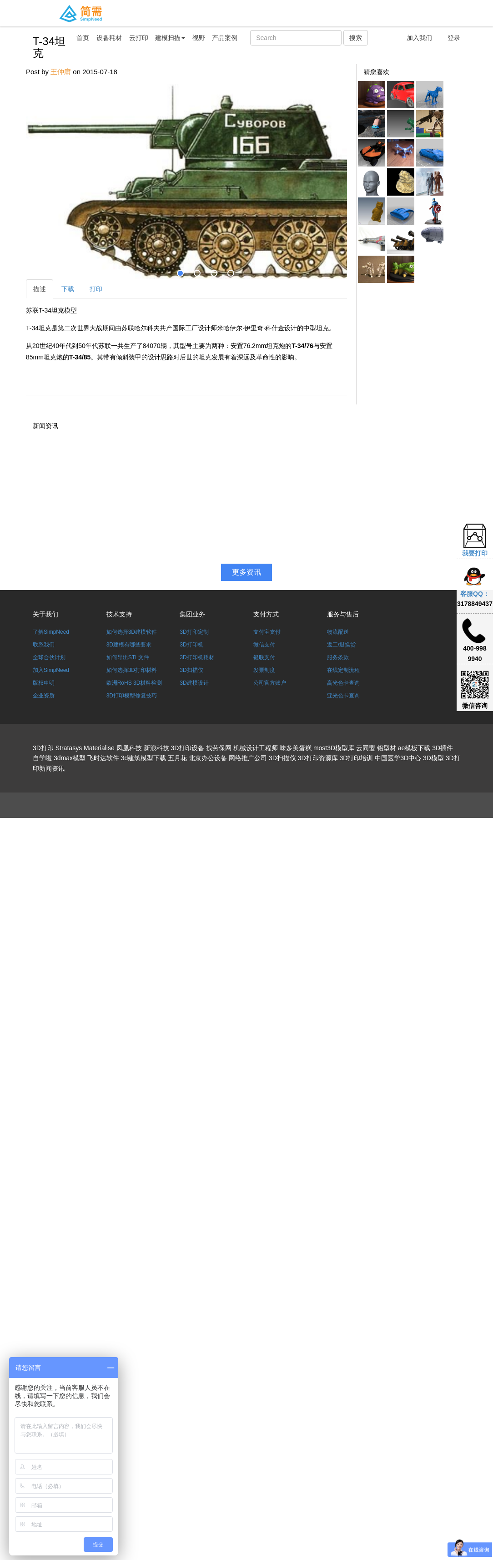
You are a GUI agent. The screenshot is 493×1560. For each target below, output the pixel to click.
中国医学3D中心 (398, 758)
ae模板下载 (414, 748)
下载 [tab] (67, 289)
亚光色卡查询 (343, 695)
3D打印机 (191, 644)
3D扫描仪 (191, 670)
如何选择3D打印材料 (131, 670)
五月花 (177, 758)
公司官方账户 (269, 683)
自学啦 (42, 758)
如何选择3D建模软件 (131, 632)
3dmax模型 (70, 758)
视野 (198, 37)
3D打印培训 (356, 758)
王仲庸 (60, 72)
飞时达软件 (103, 758)
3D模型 (433, 758)
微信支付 (264, 644)
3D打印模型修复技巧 (131, 695)
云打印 (138, 37)
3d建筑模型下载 (143, 758)
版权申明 (44, 683)
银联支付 (264, 657)
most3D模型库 (333, 748)
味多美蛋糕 (296, 748)
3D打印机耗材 (197, 657)
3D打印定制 (194, 632)
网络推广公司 (248, 758)
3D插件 (442, 748)
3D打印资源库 (318, 758)
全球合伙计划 (49, 657)
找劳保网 (218, 748)
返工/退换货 (341, 644)
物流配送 (338, 632)
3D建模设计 (194, 683)
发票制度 (264, 670)
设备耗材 (109, 37)
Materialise (99, 748)
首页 (82, 37)
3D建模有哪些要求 (128, 644)
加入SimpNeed (51, 670)
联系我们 (44, 644)
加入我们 (419, 37)
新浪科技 (156, 748)
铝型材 (386, 748)
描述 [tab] (39, 289)
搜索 (355, 37)
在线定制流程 (343, 670)
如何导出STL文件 (127, 657)
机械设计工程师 (255, 748)
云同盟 (365, 748)
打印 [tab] (96, 289)
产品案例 (224, 37)
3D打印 (43, 748)
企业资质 (44, 695)
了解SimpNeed (51, 632)
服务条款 (338, 657)
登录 (454, 37)
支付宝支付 (267, 632)
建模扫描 (170, 37)
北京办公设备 (208, 758)
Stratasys (68, 748)
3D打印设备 (187, 748)
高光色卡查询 (343, 683)
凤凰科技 (129, 748)
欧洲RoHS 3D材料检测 (134, 683)
